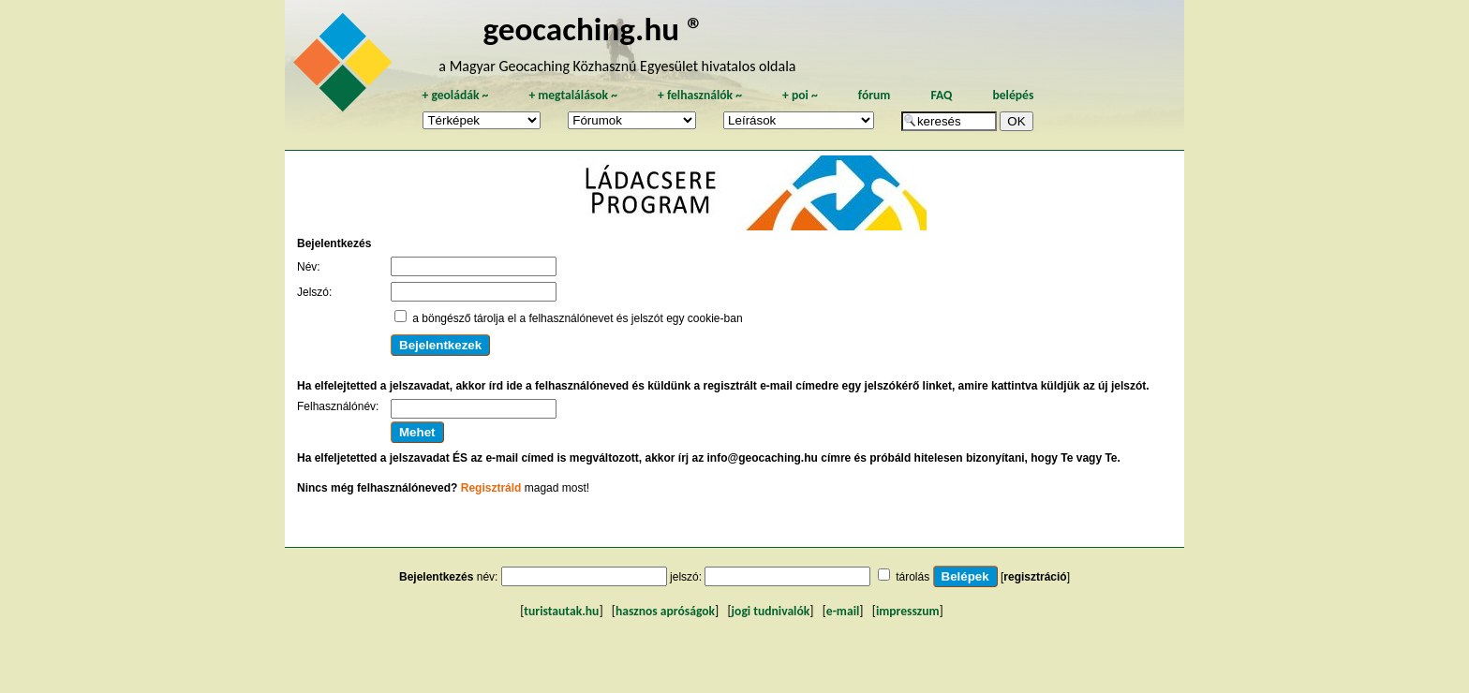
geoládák (455, 95)
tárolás (912, 576)
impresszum (908, 611)
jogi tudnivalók (771, 611)
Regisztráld (491, 487)
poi (800, 95)
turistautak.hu (561, 611)
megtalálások (573, 95)
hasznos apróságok (665, 611)
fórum (874, 95)
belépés (1012, 95)
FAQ (941, 95)
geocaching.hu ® (593, 28)
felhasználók (700, 95)
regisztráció (1034, 576)
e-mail (842, 611)
